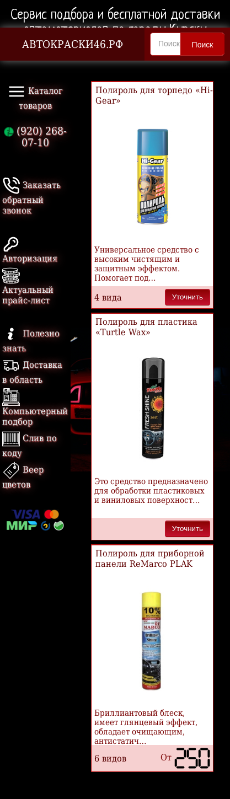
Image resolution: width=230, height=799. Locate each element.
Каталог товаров (35, 97)
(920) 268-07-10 (35, 136)
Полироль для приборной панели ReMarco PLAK (150, 558)
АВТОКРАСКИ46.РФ (72, 44)
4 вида (108, 297)
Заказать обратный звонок (31, 198)
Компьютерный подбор (35, 409)
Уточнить (187, 297)
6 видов (110, 758)
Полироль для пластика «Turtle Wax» (146, 327)
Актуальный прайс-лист (28, 287)
